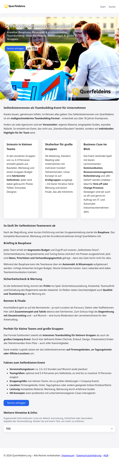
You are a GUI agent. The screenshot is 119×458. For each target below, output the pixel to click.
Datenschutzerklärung (88, 455)
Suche (112, 6)
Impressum (68, 455)
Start (103, 6)
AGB (105, 455)
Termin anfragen (15, 48)
